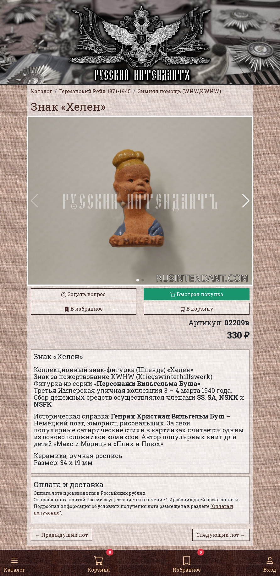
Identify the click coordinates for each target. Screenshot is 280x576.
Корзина (99, 562)
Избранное (187, 562)
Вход (269, 562)
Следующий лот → (220, 534)
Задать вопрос (83, 294)
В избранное (83, 308)
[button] (246, 201)
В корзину (196, 308)
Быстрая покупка (196, 294)
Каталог (14, 562)
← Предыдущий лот (61, 534)
